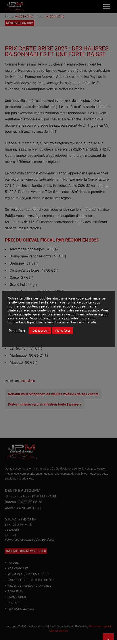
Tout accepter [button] (39, 330)
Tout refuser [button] (62, 330)
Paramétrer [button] (17, 331)
